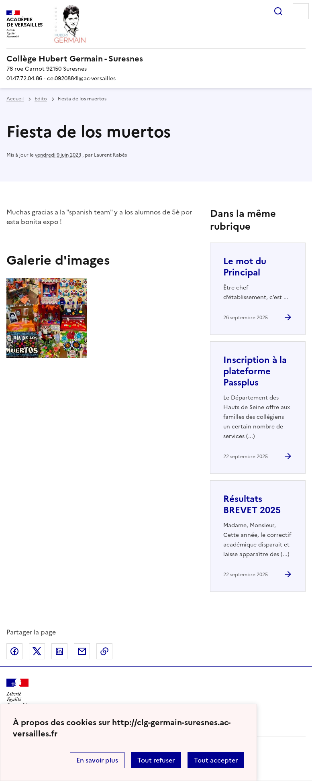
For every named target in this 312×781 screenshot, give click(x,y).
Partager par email (82, 651)
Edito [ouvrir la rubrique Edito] (41, 98)
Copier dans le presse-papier (104, 651)
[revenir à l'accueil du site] (156, 58)
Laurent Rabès (110, 155)
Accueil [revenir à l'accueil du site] (15, 98)
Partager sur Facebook (14, 651)
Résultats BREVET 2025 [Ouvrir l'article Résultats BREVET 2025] (252, 504)
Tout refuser (156, 760)
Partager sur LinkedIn (59, 651)
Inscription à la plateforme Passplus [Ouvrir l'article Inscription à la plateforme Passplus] (255, 371)
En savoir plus (97, 760)
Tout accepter (216, 760)
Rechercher (278, 11)
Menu (301, 11)
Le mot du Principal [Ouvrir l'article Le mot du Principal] (244, 267)
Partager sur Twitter (37, 651)
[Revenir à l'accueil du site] (17, 693)
